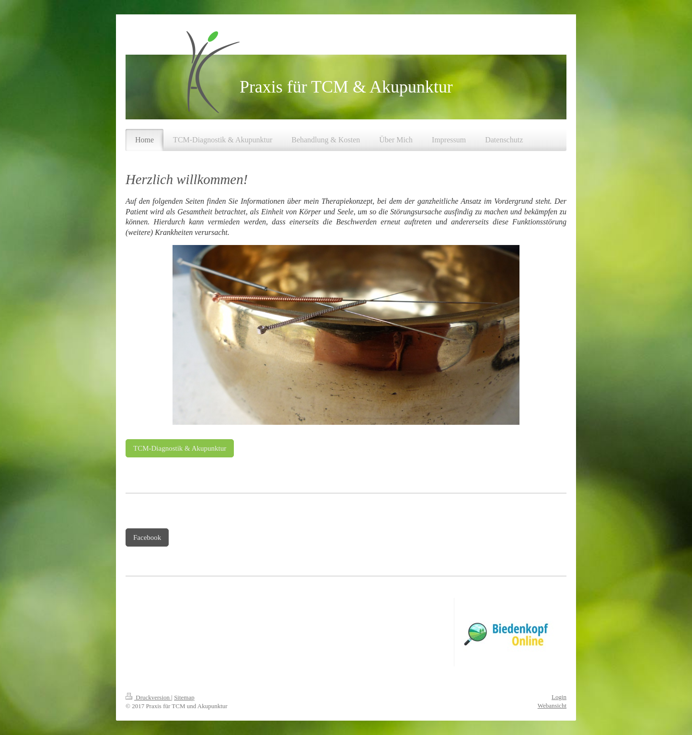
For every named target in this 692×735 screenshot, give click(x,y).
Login (559, 696)
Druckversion (148, 697)
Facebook (147, 537)
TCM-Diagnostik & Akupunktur (179, 448)
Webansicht (552, 705)
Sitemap (184, 697)
